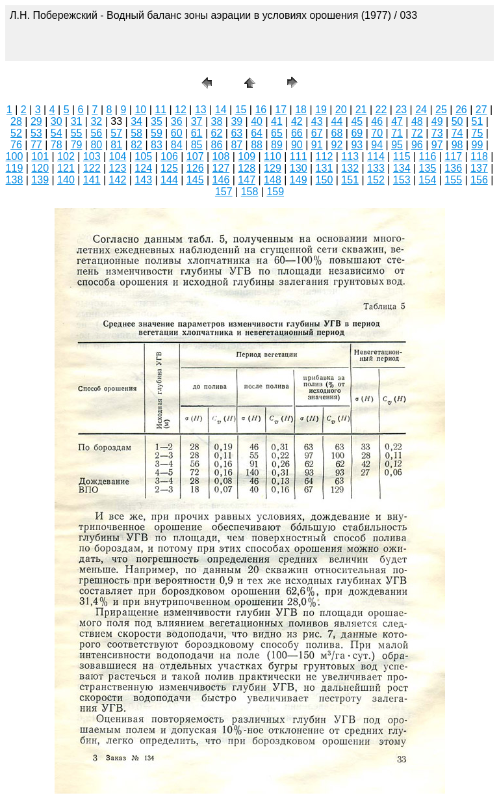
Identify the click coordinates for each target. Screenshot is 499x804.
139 (40, 179)
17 (281, 109)
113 (350, 156)
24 (421, 109)
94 (377, 144)
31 (77, 121)
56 (96, 133)
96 (417, 144)
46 (377, 121)
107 (195, 156)
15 (241, 109)
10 (140, 109)
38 (217, 121)
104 (118, 156)
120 (40, 168)
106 (169, 156)
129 (272, 168)
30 (56, 121)
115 (402, 156)
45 (357, 121)
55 (77, 133)
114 (376, 156)
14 (221, 109)
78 (56, 144)
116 (428, 156)
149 (298, 179)
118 (479, 156)
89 (277, 144)
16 (260, 109)
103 (92, 156)
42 (297, 121)
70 (377, 133)
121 (66, 168)
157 (224, 191)
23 (401, 109)
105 (143, 156)
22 (381, 109)
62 (217, 133)
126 (195, 168)
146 (221, 179)
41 (277, 121)
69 (357, 133)
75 (477, 133)
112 (324, 156)
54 (56, 133)
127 (221, 168)
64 (256, 133)
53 (36, 133)
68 (337, 133)
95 (397, 144)
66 (297, 133)
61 (197, 133)
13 (201, 109)
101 (40, 156)
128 (246, 168)
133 (376, 168)
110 (272, 156)
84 (177, 144)
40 (256, 121)
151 (350, 179)
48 (417, 121)
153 (402, 179)
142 (118, 179)
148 (272, 179)
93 (357, 144)
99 (477, 144)
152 (376, 179)
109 (246, 156)
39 (236, 121)
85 (197, 144)
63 (236, 133)
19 (321, 109)
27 (481, 109)
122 (92, 168)
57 (116, 133)
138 (14, 179)
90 (297, 144)
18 (301, 109)
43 (317, 121)
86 (217, 144)
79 (77, 144)
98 (457, 144)
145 (195, 179)
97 (437, 144)
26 (461, 109)
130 (298, 168)
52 (16, 133)
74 (457, 133)
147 (246, 179)
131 (324, 168)
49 (437, 121)
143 (143, 179)
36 (177, 121)
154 (428, 179)
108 (221, 156)
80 (96, 144)
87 (236, 144)
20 (341, 109)
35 (156, 121)
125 (169, 168)
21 (361, 109)
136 (453, 168)
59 (156, 133)
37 (197, 121)
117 (453, 156)
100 (14, 156)
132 (350, 168)
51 (477, 121)
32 (96, 121)
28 (16, 121)
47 (397, 121)
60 (177, 133)
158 (250, 191)
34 (136, 121)
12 (180, 109)
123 (118, 168)
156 (479, 179)
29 (36, 121)
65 (277, 133)
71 (397, 133)
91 (317, 144)
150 (324, 179)
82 (136, 144)
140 (66, 179)
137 (479, 168)
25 (441, 109)
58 (136, 133)
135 (428, 168)
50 (457, 121)
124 (143, 168)
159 (275, 191)
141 (92, 179)
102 (66, 156)
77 (36, 144)
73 (437, 133)
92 (337, 144)
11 (160, 109)
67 (317, 133)
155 (453, 179)
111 (298, 156)
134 (402, 168)
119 (14, 168)
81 (116, 144)
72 (417, 133)
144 (169, 179)
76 (16, 144)
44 (337, 121)
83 (156, 144)
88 (256, 144)
